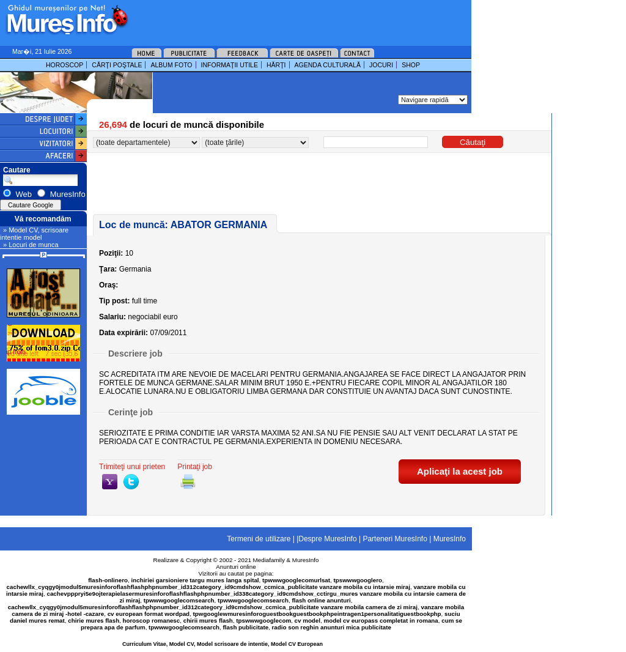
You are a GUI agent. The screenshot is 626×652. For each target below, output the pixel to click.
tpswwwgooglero (358, 580)
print (188, 481)
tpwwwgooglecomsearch (179, 600)
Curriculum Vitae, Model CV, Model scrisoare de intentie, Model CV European (222, 644)
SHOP (411, 65)
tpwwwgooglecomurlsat (296, 580)
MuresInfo (305, 560)
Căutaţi (472, 142)
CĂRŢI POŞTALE (117, 65)
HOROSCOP (64, 65)
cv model (307, 620)
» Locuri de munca (31, 244)
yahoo (109, 481)
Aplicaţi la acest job (460, 471)
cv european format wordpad (149, 613)
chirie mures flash (93, 620)
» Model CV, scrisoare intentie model (34, 233)
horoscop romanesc (151, 620)
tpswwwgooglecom (263, 620)
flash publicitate (246, 627)
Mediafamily (269, 560)
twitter (131, 481)
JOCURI (381, 65)
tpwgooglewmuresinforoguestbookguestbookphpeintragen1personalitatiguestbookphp (317, 613)
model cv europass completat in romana (380, 620)
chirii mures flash (208, 620)
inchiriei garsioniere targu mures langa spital (195, 580)
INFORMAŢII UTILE (229, 65)
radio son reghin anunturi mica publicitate (331, 627)
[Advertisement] (284, 18)
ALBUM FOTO (171, 65)
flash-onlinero (108, 580)
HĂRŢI (276, 65)
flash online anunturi (321, 600)
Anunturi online (236, 566)
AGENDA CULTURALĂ (328, 65)
